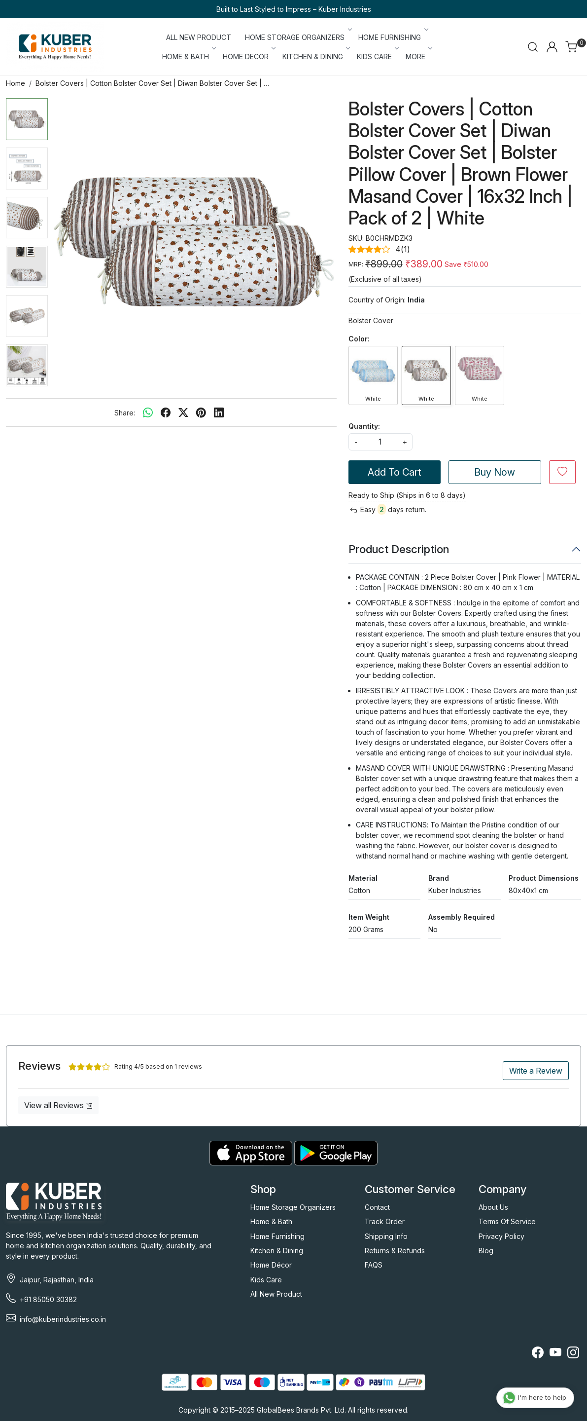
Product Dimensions (544, 878)
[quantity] (380, 441)
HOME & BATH (188, 56)
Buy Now (494, 472)
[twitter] (183, 412)
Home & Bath (271, 1221)
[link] (533, 47)
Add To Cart (394, 472)
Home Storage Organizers (293, 1207)
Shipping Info (386, 1236)
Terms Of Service (507, 1221)
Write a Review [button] (535, 1071)
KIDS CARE (377, 56)
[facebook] (165, 412)
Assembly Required (461, 917)
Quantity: (364, 426)
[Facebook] (538, 1354)
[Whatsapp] (148, 412)
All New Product (276, 1294)
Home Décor (271, 1265)
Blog (486, 1250)
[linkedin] (219, 412)
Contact (377, 1207)
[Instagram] (573, 1354)
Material (363, 878)
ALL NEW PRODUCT (198, 37)
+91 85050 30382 (48, 1299)
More (418, 56)
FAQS (373, 1265)
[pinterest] (201, 412)
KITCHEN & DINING (315, 56)
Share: (124, 413)
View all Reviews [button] (58, 1105)
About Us (493, 1207)
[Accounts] (552, 46)
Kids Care (266, 1279)
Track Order (385, 1221)
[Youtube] (555, 1354)
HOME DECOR (249, 56)
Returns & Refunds (395, 1250)
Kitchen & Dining (276, 1250)
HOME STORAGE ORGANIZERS (297, 37)
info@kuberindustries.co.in (63, 1319)
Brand (438, 878)
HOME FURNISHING (392, 37)
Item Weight (368, 917)
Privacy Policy (501, 1236)
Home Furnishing (277, 1236)
